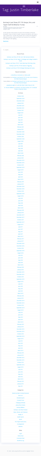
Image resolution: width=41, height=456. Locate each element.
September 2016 (20, 250)
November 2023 (20, 101)
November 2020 (20, 134)
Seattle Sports (15, 28)
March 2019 (20, 179)
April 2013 (20, 348)
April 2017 (20, 234)
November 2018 (20, 188)
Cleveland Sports (20, 398)
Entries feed (20, 436)
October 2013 (20, 334)
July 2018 (20, 198)
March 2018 (20, 208)
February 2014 (20, 324)
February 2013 (20, 352)
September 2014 (20, 307)
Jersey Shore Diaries (20, 405)
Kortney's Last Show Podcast (10, 27)
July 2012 (20, 369)
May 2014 (20, 317)
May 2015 (20, 288)
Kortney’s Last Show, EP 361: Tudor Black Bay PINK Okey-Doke (20, 63)
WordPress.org (20, 440)
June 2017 (20, 229)
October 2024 (20, 96)
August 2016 (20, 253)
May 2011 (20, 386)
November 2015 (20, 274)
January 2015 (21, 298)
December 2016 (20, 243)
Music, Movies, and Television (21, 412)
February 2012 (20, 381)
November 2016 (20, 246)
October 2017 (20, 219)
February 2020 (20, 155)
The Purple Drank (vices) (20, 421)
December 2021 (20, 105)
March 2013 (20, 350)
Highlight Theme (30, 451)
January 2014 (21, 326)
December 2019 (20, 160)
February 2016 (20, 267)
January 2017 (21, 241)
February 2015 (20, 295)
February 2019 (20, 181)
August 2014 (20, 310)
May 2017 (20, 231)
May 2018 (20, 203)
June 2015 (20, 286)
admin (5, 26)
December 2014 (20, 300)
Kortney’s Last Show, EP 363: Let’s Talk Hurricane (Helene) (20, 57)
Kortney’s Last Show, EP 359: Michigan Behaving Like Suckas (20, 68)
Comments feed (20, 438)
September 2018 (20, 193)
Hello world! (27, 75)
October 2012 (20, 362)
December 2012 (20, 357)
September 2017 (20, 222)
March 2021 (20, 124)
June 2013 (20, 343)
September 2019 (20, 167)
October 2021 (20, 110)
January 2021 (21, 129)
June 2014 (20, 314)
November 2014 (20, 303)
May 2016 (20, 260)
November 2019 (20, 162)
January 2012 (21, 383)
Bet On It (20, 395)
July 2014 (20, 312)
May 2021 (20, 120)
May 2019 (20, 174)
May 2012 (20, 374)
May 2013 (20, 345)
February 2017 (20, 238)
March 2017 (20, 236)
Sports (20, 28)
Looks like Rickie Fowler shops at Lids (25, 85)
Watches (21, 426)
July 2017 (20, 226)
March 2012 (20, 379)
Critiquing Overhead (20, 402)
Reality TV (10, 28)
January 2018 (21, 212)
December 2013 (20, 329)
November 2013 (20, 331)
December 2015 (20, 272)
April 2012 (20, 376)
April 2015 (20, 291)
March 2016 (20, 265)
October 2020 (20, 136)
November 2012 (20, 360)
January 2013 (21, 355)
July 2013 (20, 341)
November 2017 (20, 217)
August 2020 (20, 141)
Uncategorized (20, 424)
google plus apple (11, 85)
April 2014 (20, 319)
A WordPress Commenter (17, 75)
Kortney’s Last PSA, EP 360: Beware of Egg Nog (20, 65)
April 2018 (20, 205)
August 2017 (20, 224)
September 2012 (20, 364)
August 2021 (20, 112)
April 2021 (20, 122)
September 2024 (20, 98)
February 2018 (20, 210)
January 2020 (21, 158)
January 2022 (21, 103)
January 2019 (21, 184)
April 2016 (20, 262)
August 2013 (20, 338)
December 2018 (20, 186)
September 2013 (20, 336)
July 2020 (20, 143)
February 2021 (20, 127)
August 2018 (20, 196)
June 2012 (20, 372)
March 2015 (20, 293)
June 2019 (20, 172)
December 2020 (20, 131)
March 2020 (20, 153)
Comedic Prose (20, 400)
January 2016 (21, 269)
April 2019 (20, 177)
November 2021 (20, 108)
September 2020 (20, 139)
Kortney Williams (20, 407)
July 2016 (20, 255)
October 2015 (20, 276)
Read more (5, 41)
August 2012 (20, 367)
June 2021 (20, 117)
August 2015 (20, 281)
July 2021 (20, 115)
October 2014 (20, 305)
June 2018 (20, 200)
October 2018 (20, 191)
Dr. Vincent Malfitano (9, 87)
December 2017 (20, 215)
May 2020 (20, 148)
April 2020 (20, 150)
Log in (20, 433)
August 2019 (20, 169)
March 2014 (20, 322)
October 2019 (20, 165)
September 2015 (20, 279)
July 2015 (20, 284)
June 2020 (20, 146)
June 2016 (20, 257)
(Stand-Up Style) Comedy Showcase (20, 393)
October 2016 (20, 248)
